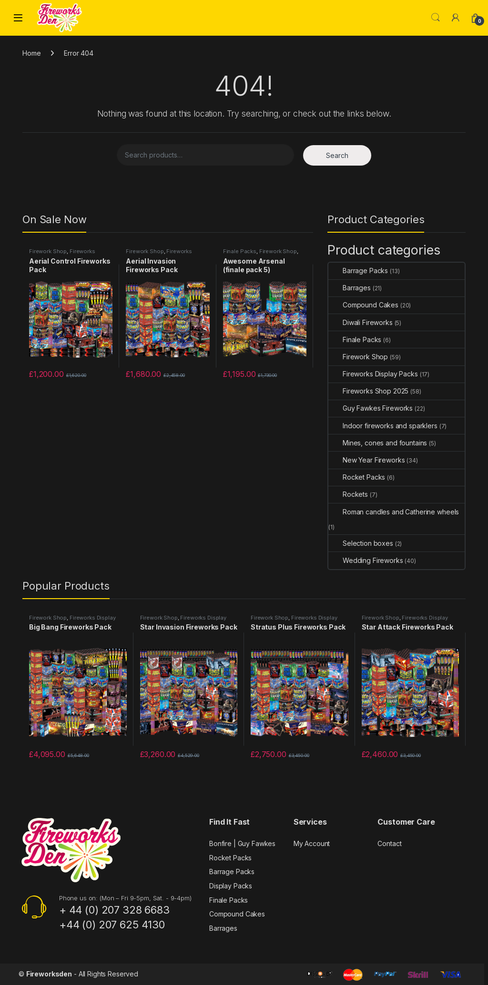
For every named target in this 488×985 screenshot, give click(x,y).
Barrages (349, 288)
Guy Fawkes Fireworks (370, 408)
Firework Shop (48, 251)
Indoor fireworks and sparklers (382, 426)
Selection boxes (360, 543)
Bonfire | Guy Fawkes (242, 843)
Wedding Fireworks (365, 560)
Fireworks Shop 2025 (368, 391)
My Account (312, 843)
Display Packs (230, 886)
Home (31, 53)
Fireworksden (49, 974)
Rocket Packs (356, 477)
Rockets (348, 494)
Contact (389, 843)
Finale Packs (239, 251)
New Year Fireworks (366, 460)
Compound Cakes (363, 305)
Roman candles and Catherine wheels (393, 512)
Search (435, 17)
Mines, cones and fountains (377, 443)
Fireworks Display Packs (62, 254)
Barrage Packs (358, 270)
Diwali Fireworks (360, 322)
